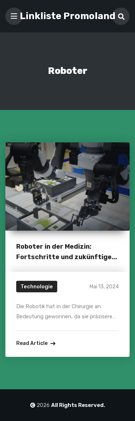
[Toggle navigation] (14, 16)
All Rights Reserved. (78, 405)
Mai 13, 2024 (104, 287)
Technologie (37, 286)
